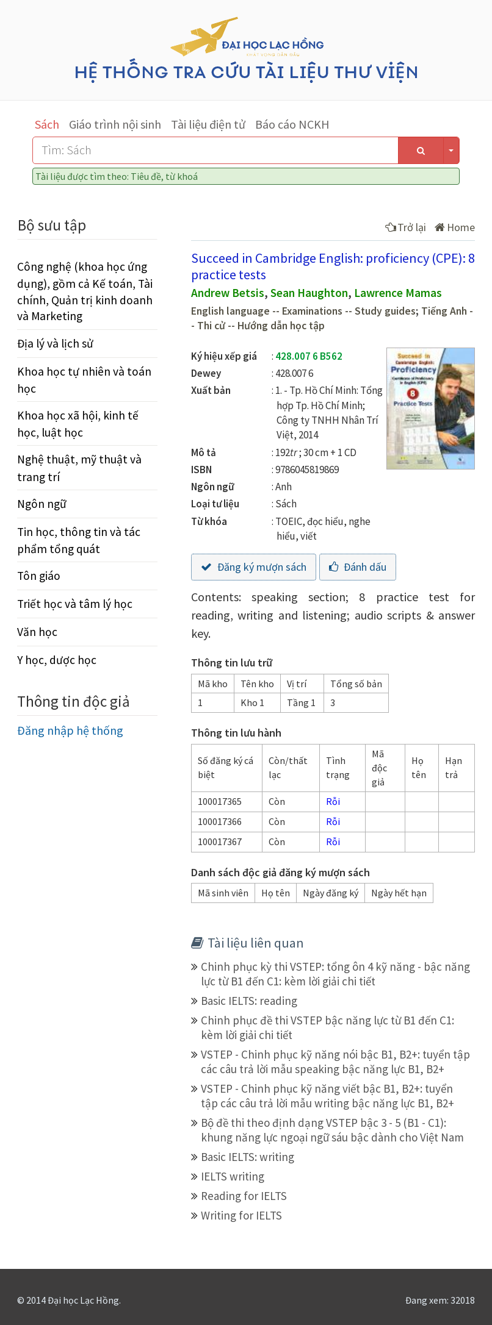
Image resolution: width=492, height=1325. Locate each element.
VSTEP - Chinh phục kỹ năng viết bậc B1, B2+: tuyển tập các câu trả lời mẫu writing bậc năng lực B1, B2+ (327, 1095)
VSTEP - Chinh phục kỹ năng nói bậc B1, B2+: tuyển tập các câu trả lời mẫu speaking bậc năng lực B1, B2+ (335, 1061)
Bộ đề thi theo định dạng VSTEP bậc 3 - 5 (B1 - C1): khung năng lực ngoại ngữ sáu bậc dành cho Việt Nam (332, 1130)
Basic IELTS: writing (247, 1156)
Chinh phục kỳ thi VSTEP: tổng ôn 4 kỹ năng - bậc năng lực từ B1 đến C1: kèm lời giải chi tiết (335, 973)
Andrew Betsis (227, 292)
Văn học (37, 631)
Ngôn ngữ (42, 503)
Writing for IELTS (241, 1215)
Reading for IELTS (244, 1195)
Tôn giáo (38, 575)
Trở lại (405, 227)
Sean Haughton (309, 292)
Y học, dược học (56, 659)
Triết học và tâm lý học (74, 603)
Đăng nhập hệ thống (70, 730)
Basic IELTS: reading (249, 1000)
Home (455, 227)
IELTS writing (232, 1176)
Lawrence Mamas (398, 292)
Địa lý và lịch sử (55, 343)
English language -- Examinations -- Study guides (303, 311)
